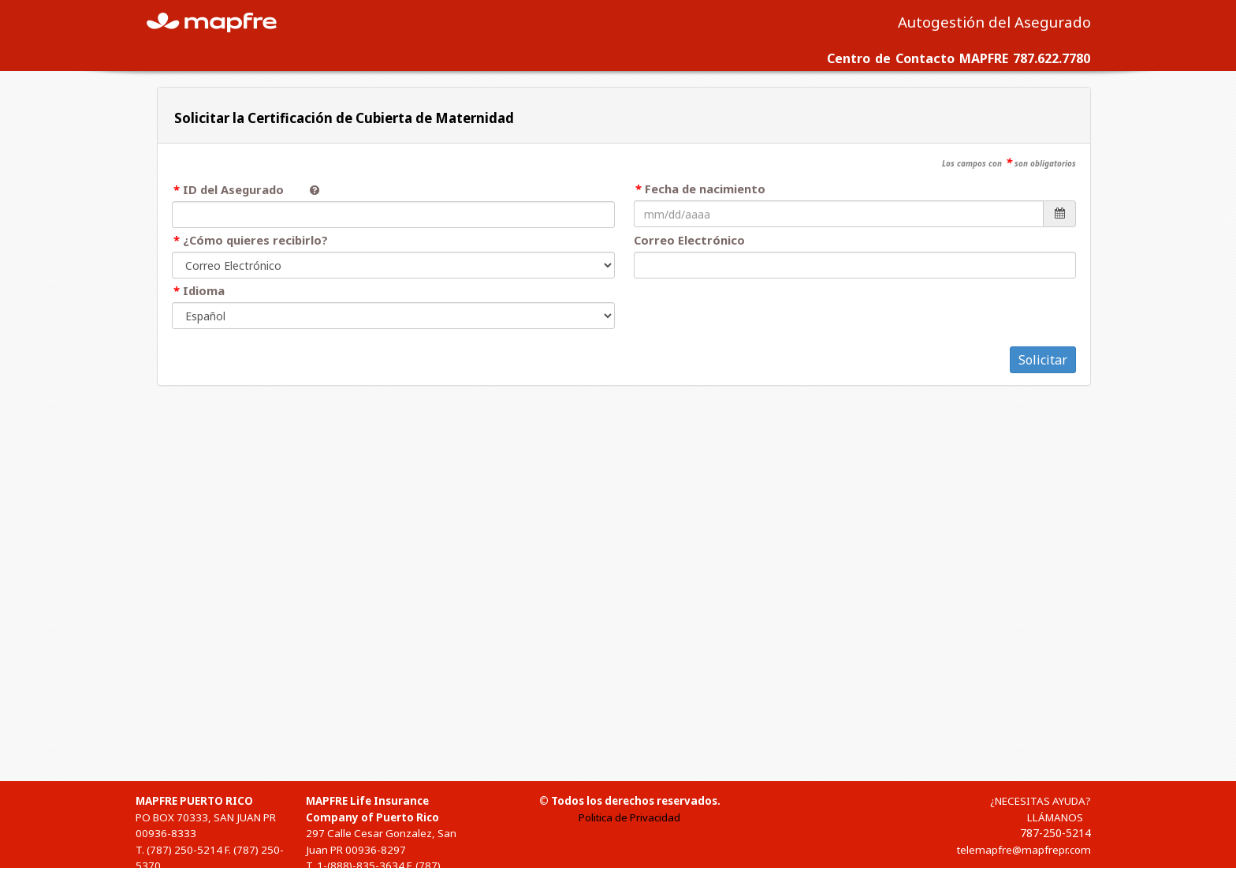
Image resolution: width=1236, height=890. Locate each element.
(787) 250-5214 (184, 850)
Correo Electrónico (689, 240)
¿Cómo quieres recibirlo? (255, 240)
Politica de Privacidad (629, 817)
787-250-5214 (1055, 832)
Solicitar (1042, 359)
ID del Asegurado (240, 189)
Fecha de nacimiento (705, 188)
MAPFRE (220, 21)
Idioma (204, 290)
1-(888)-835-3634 (360, 865)
